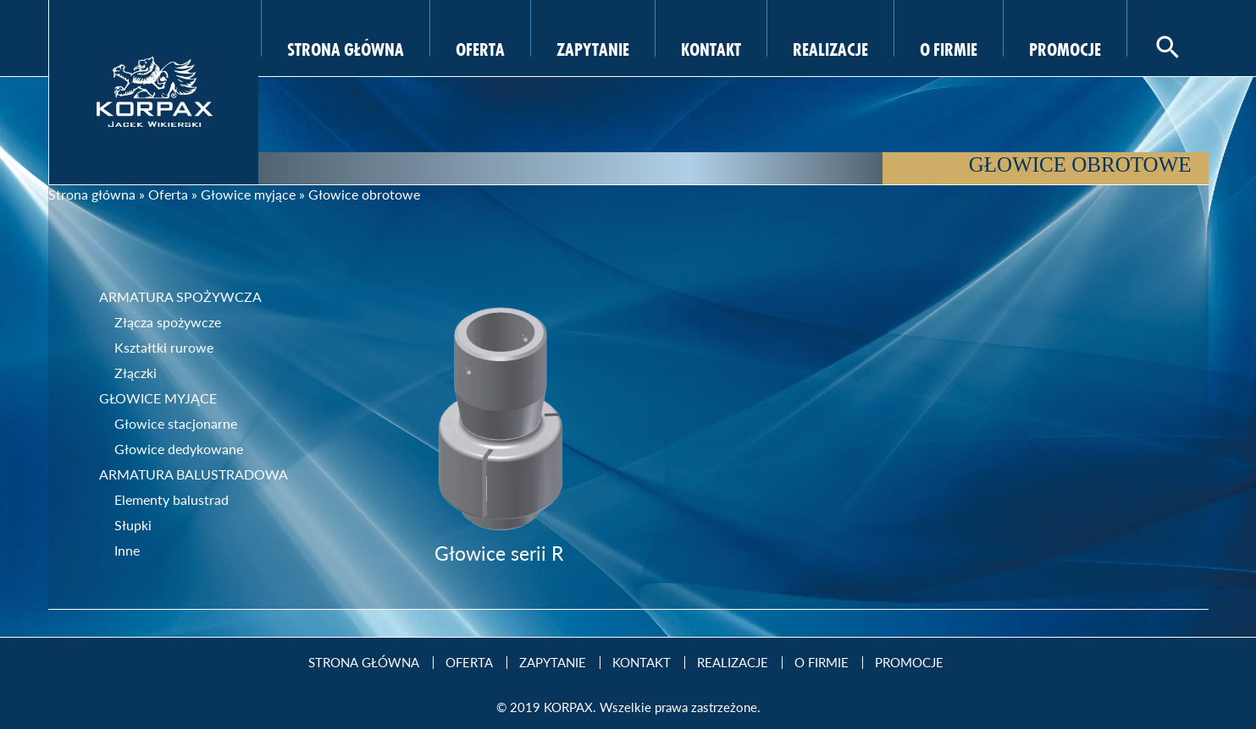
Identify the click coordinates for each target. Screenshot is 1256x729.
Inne (127, 550)
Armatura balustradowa (193, 474)
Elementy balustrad (171, 499)
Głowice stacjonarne (175, 423)
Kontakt (711, 47)
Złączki (135, 372)
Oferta (480, 47)
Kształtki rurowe (163, 347)
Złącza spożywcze (167, 322)
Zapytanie (592, 47)
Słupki (133, 525)
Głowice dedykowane (178, 449)
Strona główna (92, 194)
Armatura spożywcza (180, 296)
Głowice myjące (248, 194)
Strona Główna (345, 47)
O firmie (948, 47)
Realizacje (830, 47)
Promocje (1065, 47)
